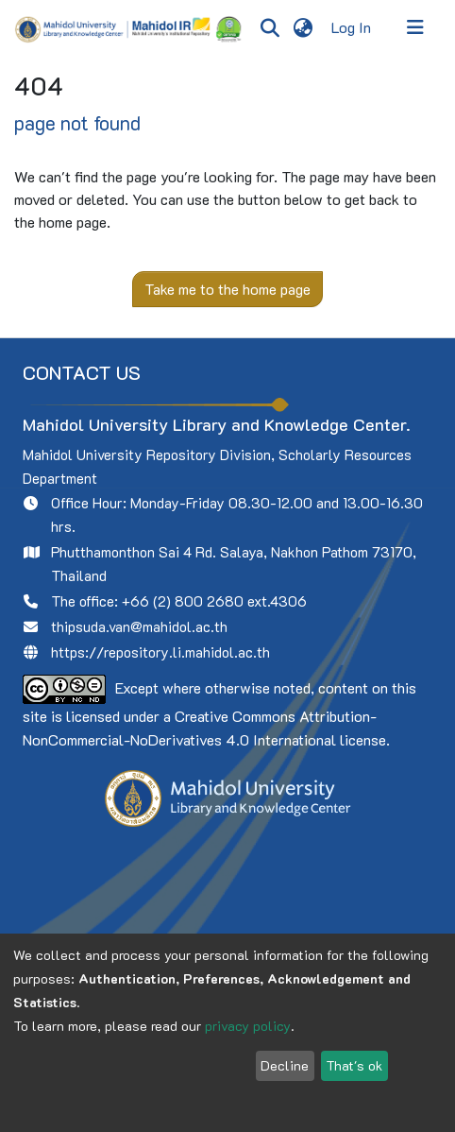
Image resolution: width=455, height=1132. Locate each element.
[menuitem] (302, 27)
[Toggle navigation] (415, 27)
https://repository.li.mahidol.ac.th (160, 652)
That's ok (354, 1065)
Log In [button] (352, 27)
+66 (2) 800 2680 (183, 601)
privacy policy (248, 1026)
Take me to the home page (227, 289)
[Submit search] (269, 27)
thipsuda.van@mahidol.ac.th (139, 626)
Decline (285, 1065)
